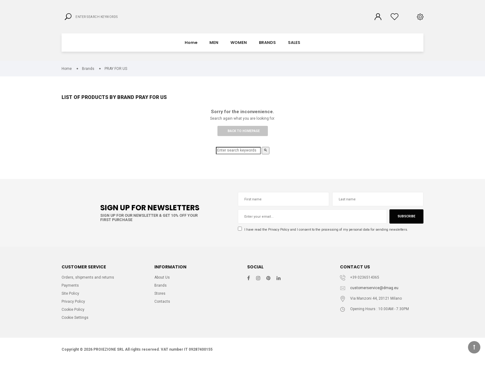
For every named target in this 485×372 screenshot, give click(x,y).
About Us (162, 284)
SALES (294, 48)
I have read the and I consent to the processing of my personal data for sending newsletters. (329, 236)
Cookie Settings (76, 327)
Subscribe (405, 223)
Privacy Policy (281, 236)
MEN (213, 48)
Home (191, 48)
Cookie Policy (74, 318)
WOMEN (238, 48)
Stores (160, 301)
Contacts (162, 310)
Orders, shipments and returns (88, 284)
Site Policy (71, 301)
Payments (70, 293)
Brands (160, 293)
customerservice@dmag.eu (374, 295)
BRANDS (267, 48)
